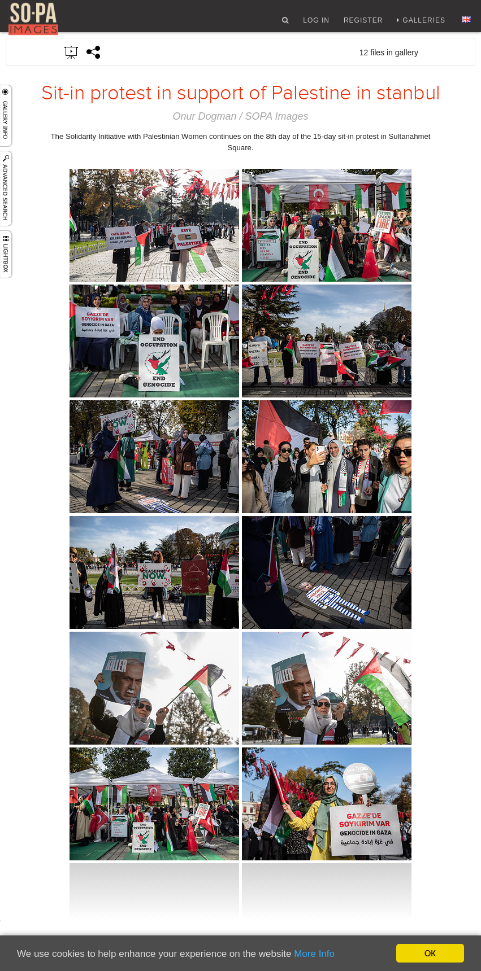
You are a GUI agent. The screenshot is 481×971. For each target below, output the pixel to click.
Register (363, 24)
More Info (314, 953)
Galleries (423, 24)
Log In (316, 24)
